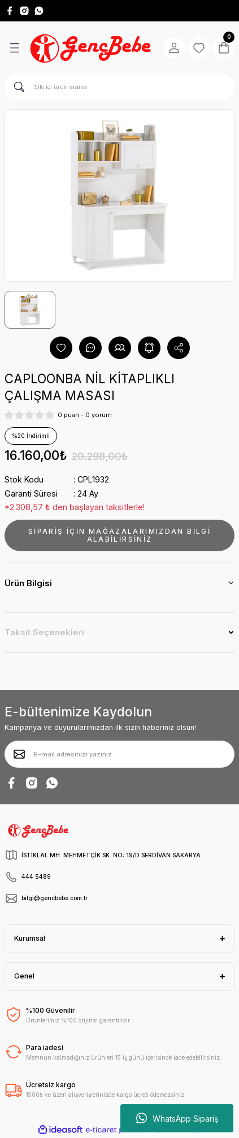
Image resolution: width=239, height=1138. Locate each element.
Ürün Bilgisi (28, 583)
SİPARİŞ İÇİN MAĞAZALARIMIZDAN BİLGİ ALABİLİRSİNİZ (119, 535)
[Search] (119, 86)
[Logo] (91, 47)
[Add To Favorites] (61, 347)
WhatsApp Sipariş (177, 1118)
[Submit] (19, 754)
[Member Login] (174, 48)
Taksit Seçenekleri (44, 632)
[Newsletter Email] (119, 754)
